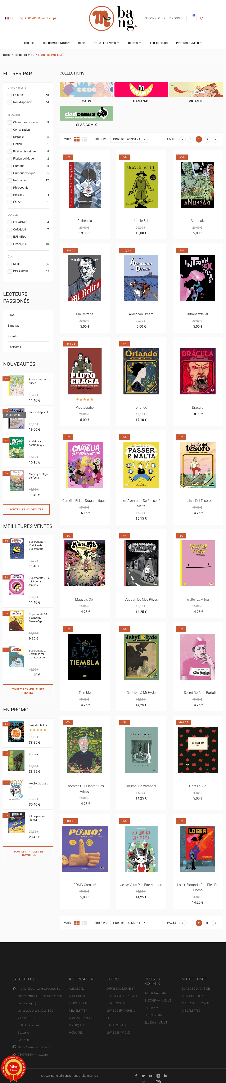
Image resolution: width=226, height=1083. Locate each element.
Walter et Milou (197, 599)
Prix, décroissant (130, 139)
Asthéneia (84, 221)
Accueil (28, 43)
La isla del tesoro (198, 501)
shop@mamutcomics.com (35, 1047)
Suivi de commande (196, 988)
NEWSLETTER (78, 1010)
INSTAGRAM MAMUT (157, 1000)
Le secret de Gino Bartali (198, 693)
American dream (141, 314)
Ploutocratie (85, 408)
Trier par (101, 139)
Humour (31, 166)
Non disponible (31, 102)
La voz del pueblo (39, 412)
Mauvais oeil (84, 599)
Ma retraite (84, 314)
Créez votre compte (197, 1003)
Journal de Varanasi (141, 786)
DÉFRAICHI (31, 271)
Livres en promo (119, 1032)
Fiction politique (31, 159)
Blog (81, 43)
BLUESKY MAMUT (155, 1022)
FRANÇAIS (31, 244)
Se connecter (192, 996)
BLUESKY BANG (154, 1015)
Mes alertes (191, 1010)
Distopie (31, 137)
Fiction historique (31, 151)
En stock (31, 95)
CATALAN (31, 230)
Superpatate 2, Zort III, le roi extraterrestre (37, 654)
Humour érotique (31, 173)
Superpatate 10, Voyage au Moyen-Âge (38, 618)
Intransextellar (197, 314)
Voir (67, 139)
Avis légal (76, 988)
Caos (11, 315)
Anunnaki (198, 221)
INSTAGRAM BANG (156, 993)
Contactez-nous (81, 1018)
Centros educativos (122, 996)
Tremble (85, 693)
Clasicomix (15, 347)
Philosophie (31, 188)
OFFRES (133, 43)
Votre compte (195, 979)
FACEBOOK (151, 1008)
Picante (12, 336)
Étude (31, 202)
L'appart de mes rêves (141, 599)
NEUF (31, 264)
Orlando (141, 408)
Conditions (77, 996)
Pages (171, 139)
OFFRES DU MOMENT (121, 988)
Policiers (31, 195)
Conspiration (31, 130)
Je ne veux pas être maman (141, 885)
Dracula (197, 408)
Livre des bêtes (38, 725)
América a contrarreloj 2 (36, 443)
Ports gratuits (118, 1003)
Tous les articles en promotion (28, 853)
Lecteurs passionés (16, 297)
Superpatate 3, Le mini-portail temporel (39, 581)
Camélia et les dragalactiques (84, 501)
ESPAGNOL (31, 222)
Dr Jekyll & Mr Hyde (141, 693)
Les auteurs (159, 43)
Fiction (31, 144)
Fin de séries (116, 1025)
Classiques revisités (31, 122)
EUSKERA (31, 237)
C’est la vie (197, 786)
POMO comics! (84, 885)
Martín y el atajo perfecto (38, 476)
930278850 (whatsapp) (38, 18)
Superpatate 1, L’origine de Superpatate (37, 545)
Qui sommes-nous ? (56, 43)
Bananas (13, 325)
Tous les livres (105, 43)
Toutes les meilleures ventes (28, 691)
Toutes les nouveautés (26, 509)
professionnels (187, 43)
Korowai (34, 754)
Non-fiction (31, 180)
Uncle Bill (141, 221)
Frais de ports (79, 1003)
